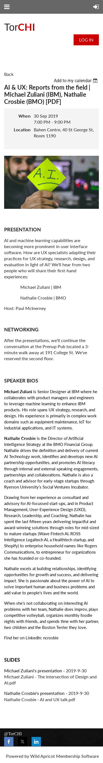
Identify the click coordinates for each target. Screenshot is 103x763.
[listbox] (76, 80)
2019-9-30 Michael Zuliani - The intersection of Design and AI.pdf (50, 676)
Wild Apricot (42, 756)
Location (22, 129)
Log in (86, 39)
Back (8, 74)
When (24, 115)
